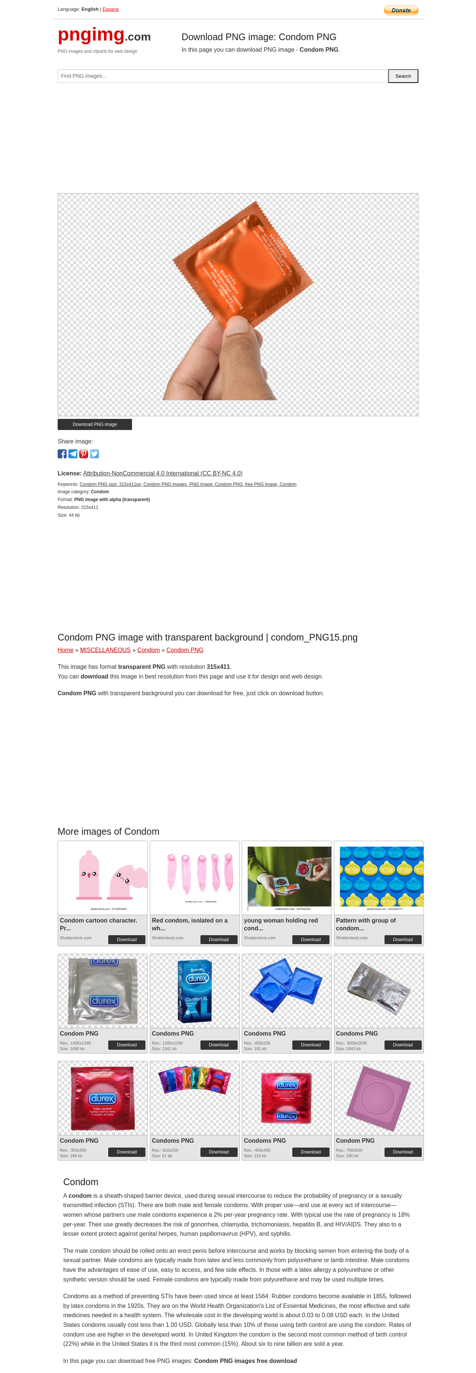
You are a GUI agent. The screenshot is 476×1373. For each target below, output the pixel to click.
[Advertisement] (238, 141)
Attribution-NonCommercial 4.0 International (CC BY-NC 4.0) (162, 473)
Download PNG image (95, 424)
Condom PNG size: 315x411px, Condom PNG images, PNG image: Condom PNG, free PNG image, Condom (188, 484)
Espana (111, 9)
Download (126, 939)
